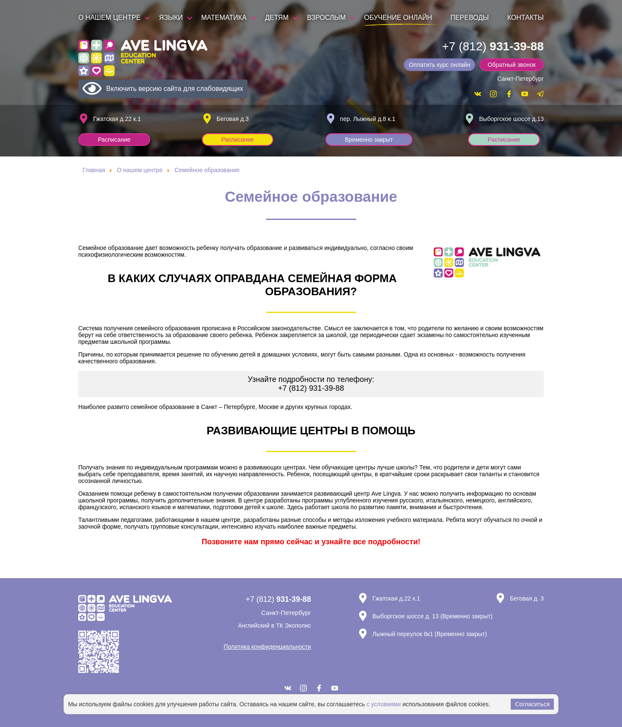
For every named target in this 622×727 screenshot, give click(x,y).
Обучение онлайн (398, 17)
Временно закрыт (369, 139)
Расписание (114, 139)
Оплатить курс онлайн (440, 64)
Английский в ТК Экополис (274, 625)
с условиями (383, 704)
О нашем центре (109, 17)
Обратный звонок (512, 64)
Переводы (469, 17)
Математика (224, 17)
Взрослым (326, 17)
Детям (277, 17)
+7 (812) (493, 46)
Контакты (525, 17)
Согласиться (532, 704)
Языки (171, 17)
